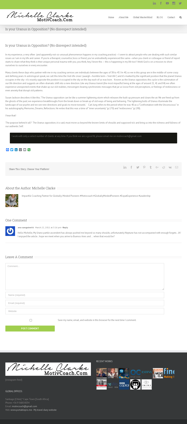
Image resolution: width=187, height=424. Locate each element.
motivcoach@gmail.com (24, 406)
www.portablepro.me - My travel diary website (34, 409)
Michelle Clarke (43, 188)
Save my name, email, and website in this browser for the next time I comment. (97, 320)
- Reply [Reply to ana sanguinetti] (64, 227)
